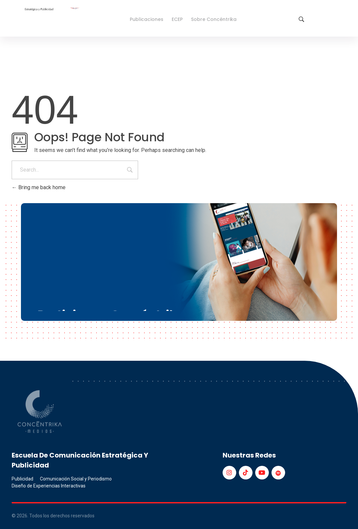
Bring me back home (39, 187)
